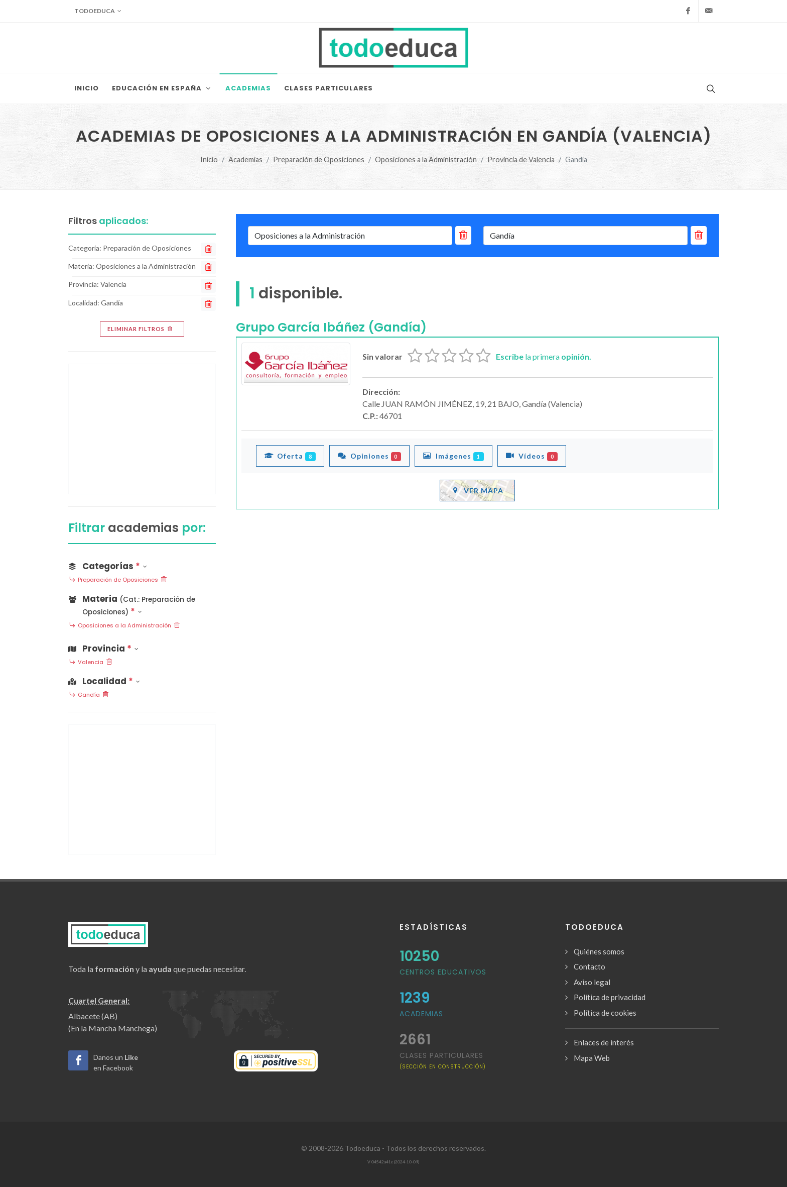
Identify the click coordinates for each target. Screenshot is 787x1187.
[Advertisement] (142, 429)
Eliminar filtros (140, 329)
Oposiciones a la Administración (426, 159)
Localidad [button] (104, 681)
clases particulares (443, 1060)
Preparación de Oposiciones (318, 159)
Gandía (88, 695)
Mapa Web (592, 1057)
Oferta (290, 456)
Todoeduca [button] (97, 11)
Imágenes (453, 456)
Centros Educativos (443, 972)
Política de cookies (605, 1012)
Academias (245, 159)
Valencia (90, 662)
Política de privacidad (609, 997)
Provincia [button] (103, 648)
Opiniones (370, 456)
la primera (543, 356)
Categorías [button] (107, 566)
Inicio (209, 159)
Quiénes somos (599, 951)
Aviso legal (592, 982)
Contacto (589, 966)
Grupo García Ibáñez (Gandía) (331, 327)
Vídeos (532, 456)
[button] (142, 603)
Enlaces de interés (604, 1042)
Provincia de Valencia (521, 159)
